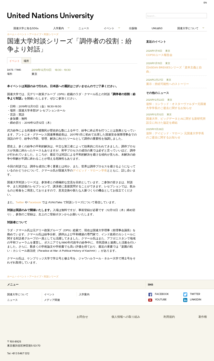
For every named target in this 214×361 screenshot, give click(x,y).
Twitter (20, 202)
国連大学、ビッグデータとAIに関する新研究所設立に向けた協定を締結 (176, 121)
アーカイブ (35, 34)
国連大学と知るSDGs (26, 28)
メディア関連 (52, 300)
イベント (109, 28)
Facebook (35, 202)
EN (205, 2)
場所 (26, 61)
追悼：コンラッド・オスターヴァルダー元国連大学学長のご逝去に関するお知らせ (176, 106)
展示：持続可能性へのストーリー (167, 84)
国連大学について (188, 28)
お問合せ (82, 317)
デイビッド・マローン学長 (90, 170)
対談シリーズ (51, 34)
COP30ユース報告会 (159, 55)
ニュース (83, 28)
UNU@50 (157, 28)
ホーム (10, 34)
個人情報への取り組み (125, 317)
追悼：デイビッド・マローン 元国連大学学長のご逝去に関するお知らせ (175, 135)
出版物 (133, 28)
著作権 (202, 317)
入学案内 (58, 28)
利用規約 (169, 317)
